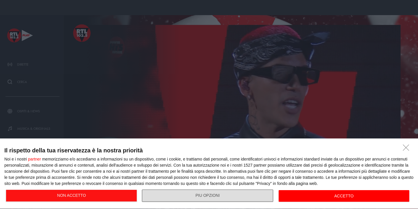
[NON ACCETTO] (407, 149)
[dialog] (209, 174)
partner (34, 159)
